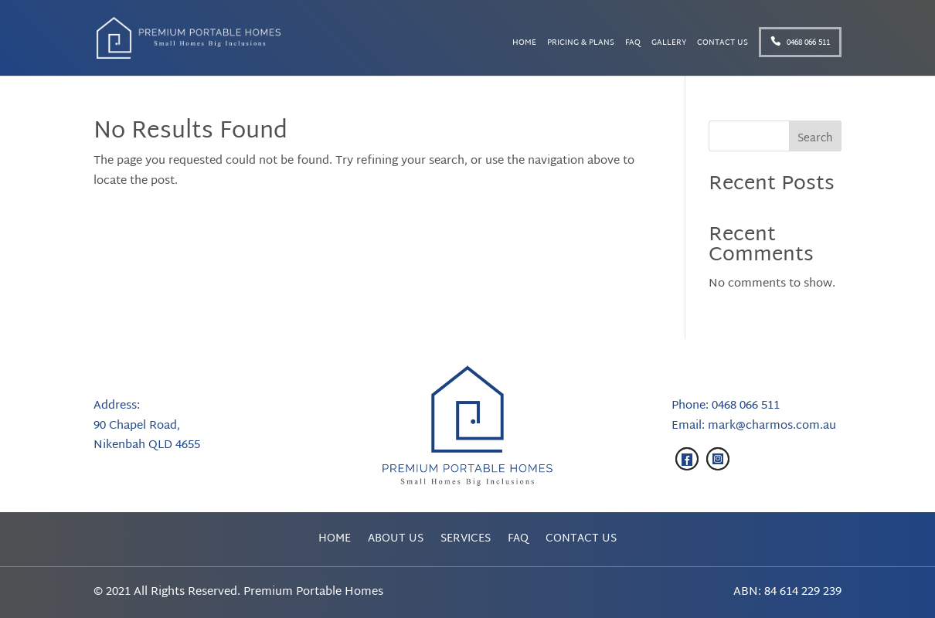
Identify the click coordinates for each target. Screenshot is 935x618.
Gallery (668, 44)
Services (465, 541)
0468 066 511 (800, 43)
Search (815, 138)
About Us (395, 541)
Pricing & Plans (580, 44)
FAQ (633, 44)
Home (524, 44)
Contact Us (722, 44)
